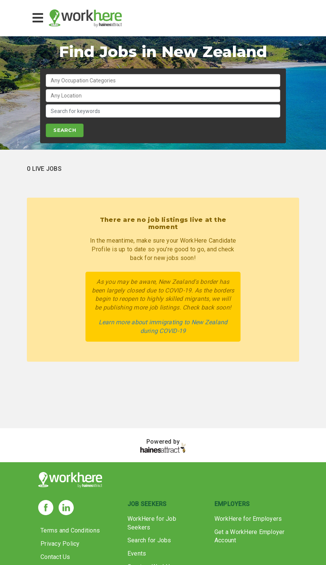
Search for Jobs (149, 540)
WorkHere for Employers (248, 518)
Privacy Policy (60, 543)
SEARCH (64, 130)
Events (136, 553)
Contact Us (55, 556)
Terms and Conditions (70, 530)
